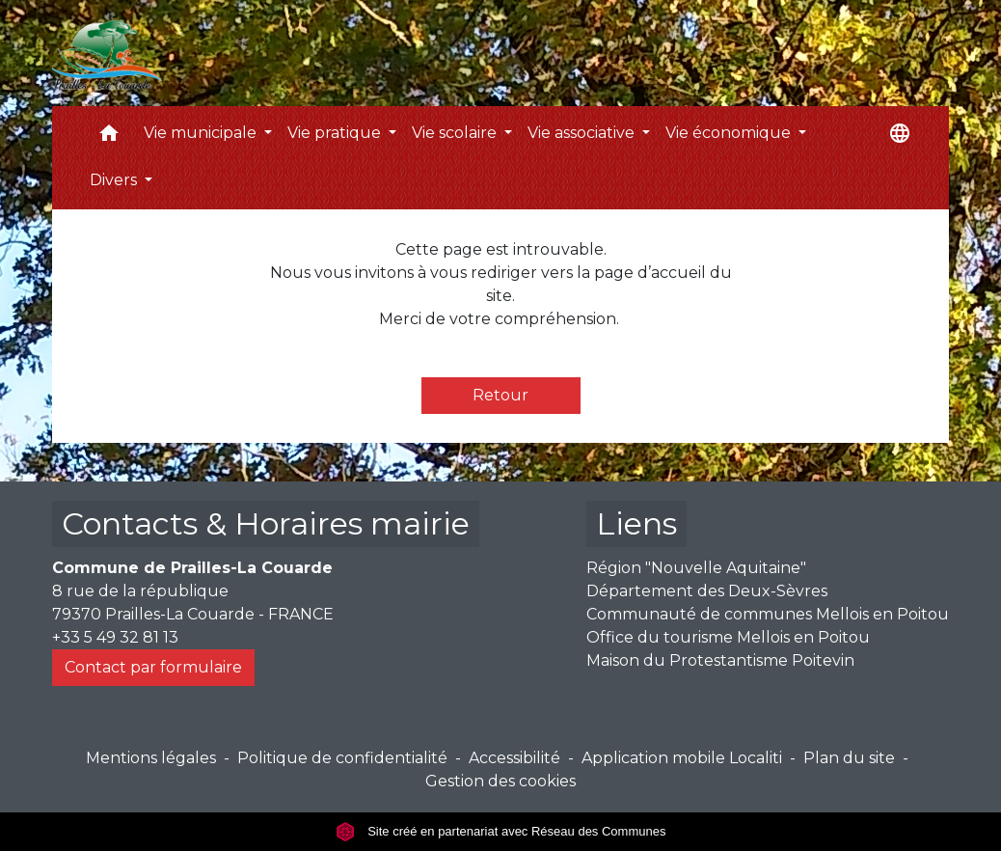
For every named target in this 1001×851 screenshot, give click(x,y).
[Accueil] (107, 53)
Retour (500, 395)
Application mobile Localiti (682, 758)
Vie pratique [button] (336, 133)
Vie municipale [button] (202, 133)
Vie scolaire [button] (456, 133)
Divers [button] (115, 180)
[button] (109, 137)
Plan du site (849, 758)
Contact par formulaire (153, 667)
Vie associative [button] (583, 133)
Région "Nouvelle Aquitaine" (696, 568)
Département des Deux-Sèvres (706, 591)
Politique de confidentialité (342, 758)
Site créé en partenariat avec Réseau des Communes (501, 831)
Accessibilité (514, 758)
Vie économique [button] (730, 133)
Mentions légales (151, 758)
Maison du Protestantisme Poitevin (720, 660)
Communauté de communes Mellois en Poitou (767, 614)
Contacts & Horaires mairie (266, 523)
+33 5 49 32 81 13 (115, 637)
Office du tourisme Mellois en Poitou (728, 637)
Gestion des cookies (500, 781)
